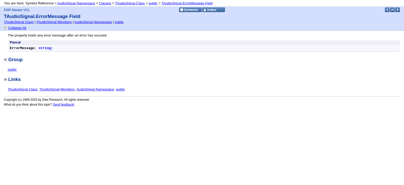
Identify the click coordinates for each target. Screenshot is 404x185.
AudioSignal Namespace (76, 3)
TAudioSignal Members (54, 22)
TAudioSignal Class (130, 3)
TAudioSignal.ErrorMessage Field (187, 3)
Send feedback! (63, 104)
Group (13, 59)
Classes (105, 3)
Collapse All (17, 28)
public (153, 3)
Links (12, 79)
